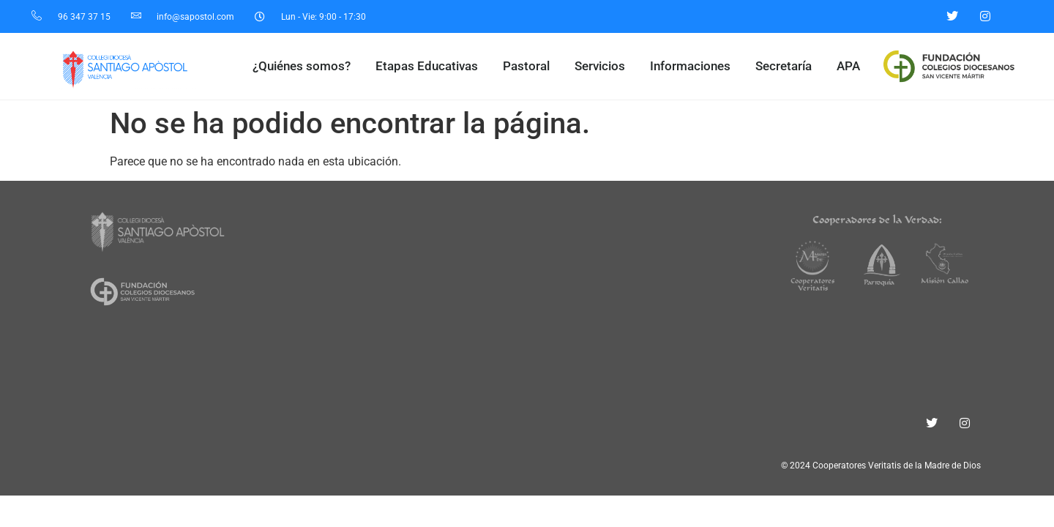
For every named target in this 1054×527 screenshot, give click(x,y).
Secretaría (787, 66)
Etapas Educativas (430, 66)
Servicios (603, 66)
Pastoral (530, 66)
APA (848, 66)
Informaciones (694, 66)
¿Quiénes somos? (305, 66)
